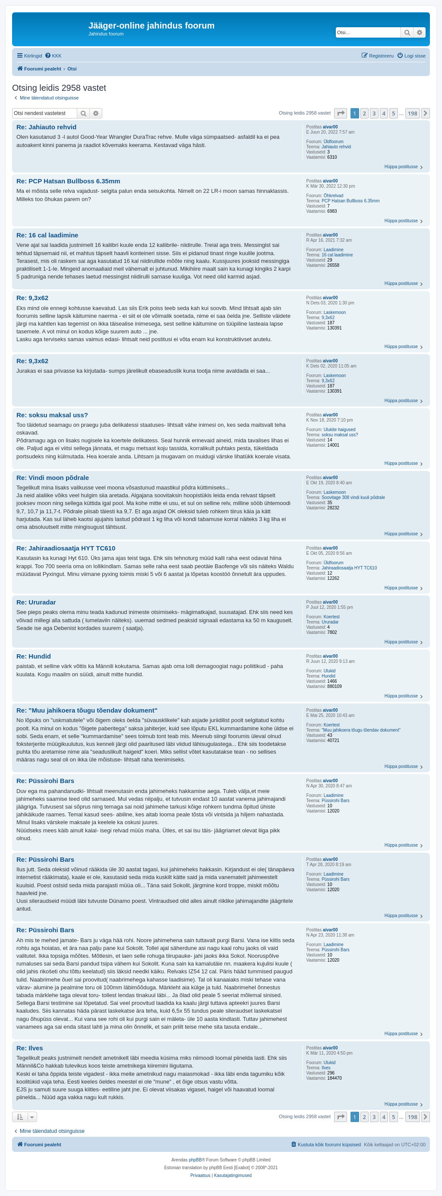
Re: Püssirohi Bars (45, 780)
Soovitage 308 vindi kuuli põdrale (353, 497)
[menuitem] (53, 56)
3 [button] (374, 113)
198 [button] (412, 113)
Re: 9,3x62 (32, 297)
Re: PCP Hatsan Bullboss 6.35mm (68, 181)
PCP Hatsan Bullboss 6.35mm (350, 200)
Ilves (326, 1067)
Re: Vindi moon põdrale (52, 477)
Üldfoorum (334, 141)
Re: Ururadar (36, 602)
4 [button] (383, 113)
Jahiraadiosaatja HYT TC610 (349, 568)
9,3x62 (328, 317)
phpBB (195, 1160)
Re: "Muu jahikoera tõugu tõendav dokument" (87, 710)
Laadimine (334, 249)
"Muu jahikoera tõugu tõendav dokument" (361, 730)
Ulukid (330, 670)
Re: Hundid (33, 656)
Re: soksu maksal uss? (52, 415)
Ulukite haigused (340, 429)
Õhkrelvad (334, 195)
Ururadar (330, 622)
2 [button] (364, 113)
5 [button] (393, 113)
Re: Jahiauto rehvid (46, 127)
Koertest (332, 616)
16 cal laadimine (337, 255)
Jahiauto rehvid (336, 146)
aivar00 (330, 127)
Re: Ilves (29, 1048)
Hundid (328, 676)
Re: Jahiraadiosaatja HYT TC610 (65, 548)
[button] (340, 113)
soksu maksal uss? (340, 434)
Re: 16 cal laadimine (47, 235)
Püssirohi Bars (335, 800)
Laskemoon (335, 312)
